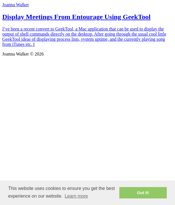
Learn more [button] (76, 196)
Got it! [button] (143, 192)
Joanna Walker (15, 4)
